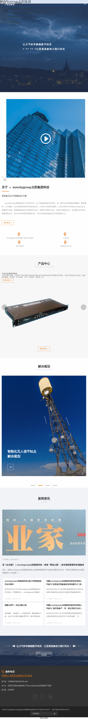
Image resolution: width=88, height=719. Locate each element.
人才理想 (3, 20)
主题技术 (31, 5)
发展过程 (17, 5)
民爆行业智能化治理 (32, 13)
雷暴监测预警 (5, 13)
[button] (4, 307)
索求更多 (8, 223)
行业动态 (10, 16)
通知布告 (17, 16)
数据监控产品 (15, 9)
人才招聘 (10, 20)
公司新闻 (3, 16)
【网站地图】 (44, 718)
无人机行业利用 (45, 13)
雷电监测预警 (5, 9)
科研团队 (37, 5)
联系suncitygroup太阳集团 (44, 654)
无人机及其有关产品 (27, 9)
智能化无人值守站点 (17, 13)
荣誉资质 (24, 5)
